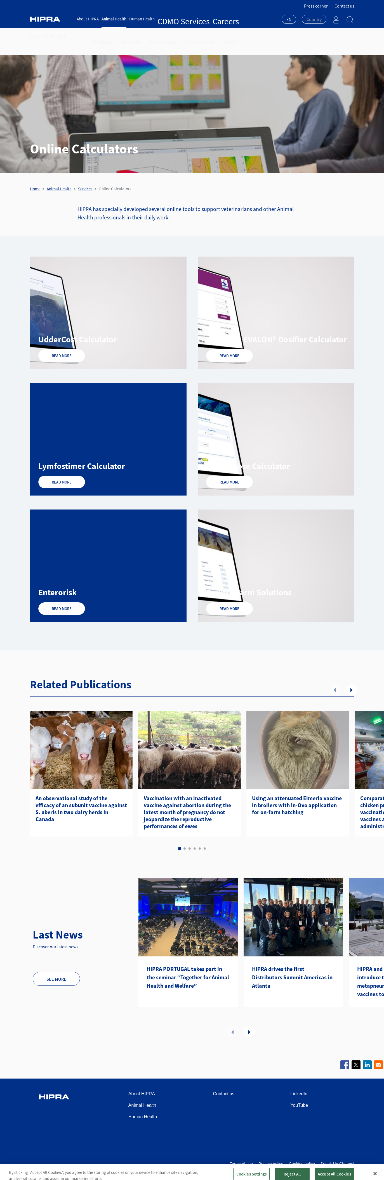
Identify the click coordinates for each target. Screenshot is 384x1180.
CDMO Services (170, 19)
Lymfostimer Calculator (81, 466)
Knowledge (152, 36)
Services (125, 36)
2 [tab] (184, 848)
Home (35, 188)
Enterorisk (57, 592)
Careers (192, 19)
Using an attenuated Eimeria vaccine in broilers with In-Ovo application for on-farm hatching (297, 805)
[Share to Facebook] (344, 1064)
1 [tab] (179, 848)
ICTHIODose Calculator (248, 466)
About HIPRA (88, 19)
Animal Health (114, 19)
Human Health (142, 19)
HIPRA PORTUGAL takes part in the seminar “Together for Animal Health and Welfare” (188, 977)
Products (100, 36)
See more (56, 979)
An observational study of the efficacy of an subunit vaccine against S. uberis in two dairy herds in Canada (81, 809)
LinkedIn (298, 1093)
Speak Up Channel (337, 1164)
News (210, 36)
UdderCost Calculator (77, 339)
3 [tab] (190, 848)
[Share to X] (356, 1064)
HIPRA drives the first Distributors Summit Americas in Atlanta (292, 977)
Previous (334, 689)
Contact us (344, 6)
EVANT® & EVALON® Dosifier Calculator (276, 339)
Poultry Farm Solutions (249, 592)
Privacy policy (270, 1164)
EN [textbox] (288, 19)
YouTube (299, 1105)
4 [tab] (195, 848)
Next (351, 689)
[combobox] (289, 20)
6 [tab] (205, 848)
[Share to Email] (378, 1064)
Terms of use (241, 1164)
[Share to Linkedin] (367, 1064)
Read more (62, 355)
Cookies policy (302, 1164)
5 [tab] (200, 848)
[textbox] (314, 19)
